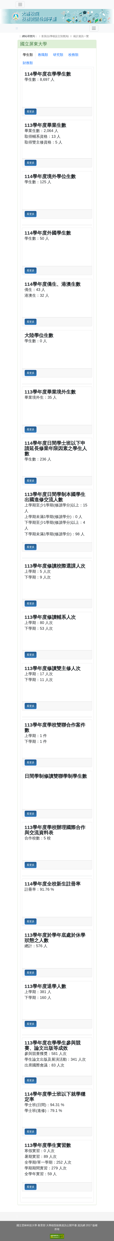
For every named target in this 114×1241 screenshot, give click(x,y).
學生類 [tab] (28, 55)
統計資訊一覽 (81, 36)
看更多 (30, 111)
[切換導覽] (20, 4)
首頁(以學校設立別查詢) (53, 36)
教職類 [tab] (43, 55)
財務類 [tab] (28, 63)
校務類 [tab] (73, 55)
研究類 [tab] (58, 55)
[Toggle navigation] (93, 28)
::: (17, 28)
